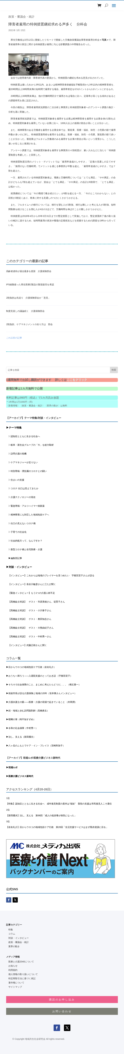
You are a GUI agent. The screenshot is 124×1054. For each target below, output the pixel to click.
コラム (11, 933)
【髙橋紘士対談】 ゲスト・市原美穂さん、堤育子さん (35, 601)
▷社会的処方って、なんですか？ (25, 540)
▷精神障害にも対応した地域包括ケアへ (27, 514)
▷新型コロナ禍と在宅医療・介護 (24, 549)
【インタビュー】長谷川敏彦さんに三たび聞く (31, 584)
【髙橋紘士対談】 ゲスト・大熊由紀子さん (30, 627)
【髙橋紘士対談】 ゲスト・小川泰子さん (28, 610)
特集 (10, 929)
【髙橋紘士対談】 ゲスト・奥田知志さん (28, 619)
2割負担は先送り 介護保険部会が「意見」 (28, 297)
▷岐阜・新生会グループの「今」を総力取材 (30, 445)
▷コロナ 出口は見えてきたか (22, 488)
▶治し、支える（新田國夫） (21, 737)
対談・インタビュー (18, 938)
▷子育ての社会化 (17, 532)
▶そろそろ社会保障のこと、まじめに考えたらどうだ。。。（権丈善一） (43, 684)
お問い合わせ (62, 1011)
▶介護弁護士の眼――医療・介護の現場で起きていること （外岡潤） (41, 702)
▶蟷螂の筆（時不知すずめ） (21, 719)
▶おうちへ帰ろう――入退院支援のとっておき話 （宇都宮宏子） (39, 676)
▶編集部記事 (14, 558)
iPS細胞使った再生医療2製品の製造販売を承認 (30, 284)
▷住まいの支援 (15, 480)
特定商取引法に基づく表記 (22, 978)
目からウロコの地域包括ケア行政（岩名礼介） (32, 667)
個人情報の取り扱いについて (23, 974)
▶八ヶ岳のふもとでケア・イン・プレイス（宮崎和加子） (35, 745)
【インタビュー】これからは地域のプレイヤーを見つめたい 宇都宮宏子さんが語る (50, 575)
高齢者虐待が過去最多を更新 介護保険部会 (28, 271)
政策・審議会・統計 (21, 16)
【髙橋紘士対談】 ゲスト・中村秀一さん (28, 636)
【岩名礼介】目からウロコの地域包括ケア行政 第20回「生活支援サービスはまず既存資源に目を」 (57, 827)
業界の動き (14, 946)
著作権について (16, 982)
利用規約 (12, 970)
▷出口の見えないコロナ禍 (21, 523)
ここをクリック (77, 379)
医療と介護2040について (21, 961)
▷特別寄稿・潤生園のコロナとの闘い (26, 471)
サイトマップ (15, 987)
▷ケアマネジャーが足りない (22, 462)
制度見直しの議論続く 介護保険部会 (25, 311)
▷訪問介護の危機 (16, 453)
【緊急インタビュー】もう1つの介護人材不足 (30, 593)
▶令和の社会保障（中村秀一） (22, 728)
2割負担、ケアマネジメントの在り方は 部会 (29, 324)
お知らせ (12, 966)
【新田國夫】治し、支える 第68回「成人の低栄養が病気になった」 (41, 815)
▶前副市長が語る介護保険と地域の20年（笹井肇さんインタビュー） (41, 693)
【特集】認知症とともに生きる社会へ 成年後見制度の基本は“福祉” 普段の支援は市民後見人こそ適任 (59, 803)
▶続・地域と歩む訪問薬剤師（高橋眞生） (27, 710)
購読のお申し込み (62, 999)
